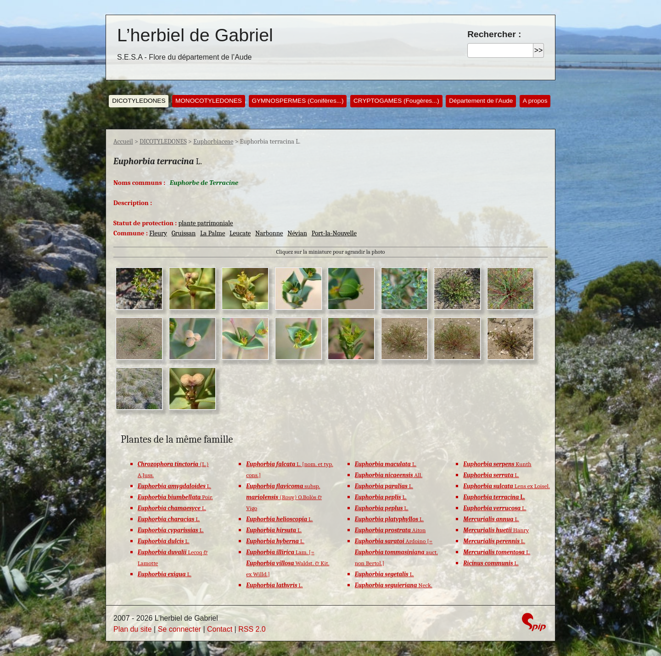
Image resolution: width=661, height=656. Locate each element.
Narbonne (269, 233)
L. (174, 486)
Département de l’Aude (481, 100)
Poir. (175, 497)
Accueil (123, 141)
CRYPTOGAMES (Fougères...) (396, 100)
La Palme (212, 233)
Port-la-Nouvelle (334, 233)
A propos (535, 100)
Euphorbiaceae (213, 141)
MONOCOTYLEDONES (208, 100)
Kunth (497, 464)
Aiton (390, 530)
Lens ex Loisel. (506, 486)
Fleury (158, 233)
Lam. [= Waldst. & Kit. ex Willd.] (287, 563)
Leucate (240, 233)
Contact (219, 629)
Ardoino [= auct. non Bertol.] (396, 552)
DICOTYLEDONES (138, 100)
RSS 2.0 (252, 629)
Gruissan (184, 233)
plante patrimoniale (205, 223)
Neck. (393, 585)
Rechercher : (494, 34)
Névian (297, 233)
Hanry (496, 530)
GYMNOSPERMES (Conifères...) (297, 100)
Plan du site (132, 629)
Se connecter (179, 629)
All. (388, 475)
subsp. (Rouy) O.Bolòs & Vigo (284, 497)
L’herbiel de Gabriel (195, 35)
